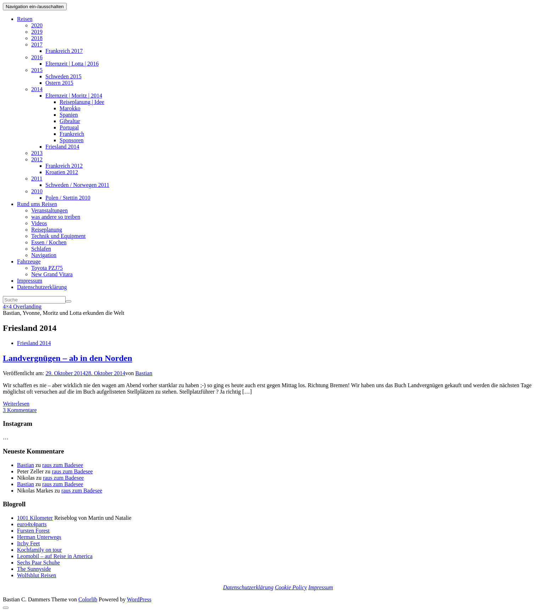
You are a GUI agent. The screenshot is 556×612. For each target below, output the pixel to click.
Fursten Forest (33, 531)
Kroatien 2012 (61, 172)
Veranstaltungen (49, 210)
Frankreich (72, 134)
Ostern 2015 (59, 83)
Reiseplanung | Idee (82, 102)
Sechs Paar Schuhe (38, 563)
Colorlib (87, 599)
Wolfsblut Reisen (36, 575)
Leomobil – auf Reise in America (55, 556)
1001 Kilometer (35, 518)
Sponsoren (72, 140)
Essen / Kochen (49, 242)
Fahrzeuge (29, 261)
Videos (39, 223)
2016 (37, 57)
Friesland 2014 (62, 147)
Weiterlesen (16, 404)
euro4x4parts (32, 524)
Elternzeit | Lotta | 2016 (72, 64)
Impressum (29, 281)
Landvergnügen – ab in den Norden (67, 358)
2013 (37, 153)
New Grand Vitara (52, 274)
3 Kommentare (20, 410)
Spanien (69, 115)
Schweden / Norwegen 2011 (77, 185)
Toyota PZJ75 (47, 268)
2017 (37, 44)
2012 (37, 159)
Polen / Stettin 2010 (67, 198)
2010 (37, 191)
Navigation (43, 255)
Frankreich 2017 (64, 51)
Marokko (70, 108)
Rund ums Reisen (37, 204)
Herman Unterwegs (39, 537)
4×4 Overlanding (22, 307)
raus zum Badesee (62, 465)
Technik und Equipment (58, 236)
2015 (37, 70)
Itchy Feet (28, 543)
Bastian (143, 373)
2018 (37, 38)
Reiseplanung (46, 230)
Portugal (69, 127)
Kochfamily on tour (39, 550)
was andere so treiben (55, 217)
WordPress (139, 599)
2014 (37, 89)
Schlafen (41, 249)
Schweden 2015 (63, 76)
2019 (37, 32)
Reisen (25, 19)
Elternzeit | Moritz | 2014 (73, 96)
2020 (37, 25)
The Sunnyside (34, 569)
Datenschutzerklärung (42, 287)
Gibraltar (70, 121)
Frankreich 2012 (64, 166)
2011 (36, 179)
